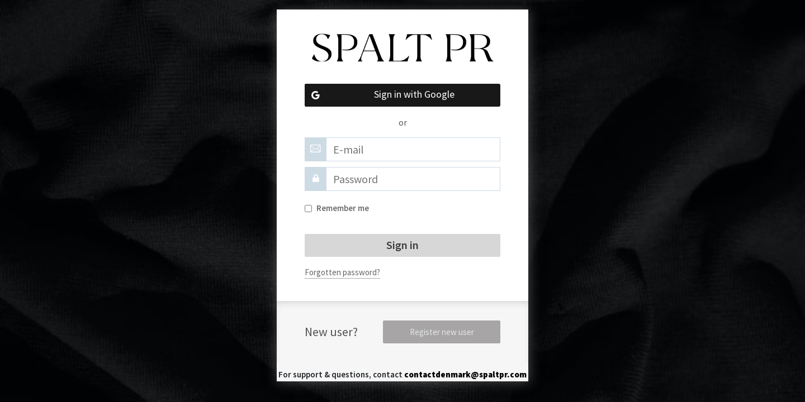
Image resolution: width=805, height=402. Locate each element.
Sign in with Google (379, 95)
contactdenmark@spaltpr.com (465, 374)
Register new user (442, 332)
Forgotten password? (342, 272)
